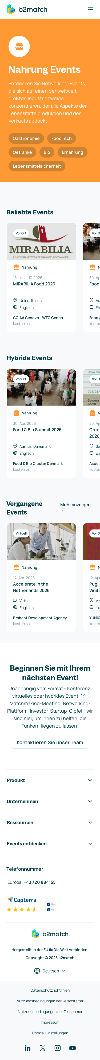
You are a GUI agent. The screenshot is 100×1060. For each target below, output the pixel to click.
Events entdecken (50, 844)
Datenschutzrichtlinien (50, 990)
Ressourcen (50, 822)
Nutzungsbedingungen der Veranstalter (50, 1000)
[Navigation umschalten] (90, 9)
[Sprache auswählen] (50, 970)
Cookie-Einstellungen (50, 1032)
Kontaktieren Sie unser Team (50, 742)
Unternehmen (50, 801)
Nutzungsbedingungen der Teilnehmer (50, 1011)
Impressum (50, 1022)
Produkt (50, 780)
